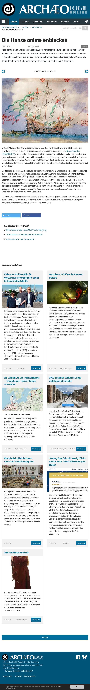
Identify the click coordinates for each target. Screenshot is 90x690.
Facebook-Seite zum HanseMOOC (20, 239)
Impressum (7, 676)
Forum (77, 21)
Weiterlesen (36, 368)
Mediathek (52, 21)
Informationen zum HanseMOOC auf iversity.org (26, 230)
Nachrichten (37, 27)
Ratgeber (65, 21)
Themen (25, 21)
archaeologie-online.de (10, 27)
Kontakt (18, 676)
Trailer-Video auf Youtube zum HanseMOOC (24, 234)
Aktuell (14, 21)
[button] (11, 215)
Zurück (45, 637)
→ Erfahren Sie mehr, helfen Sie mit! (18, 671)
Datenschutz (29, 676)
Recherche (38, 21)
